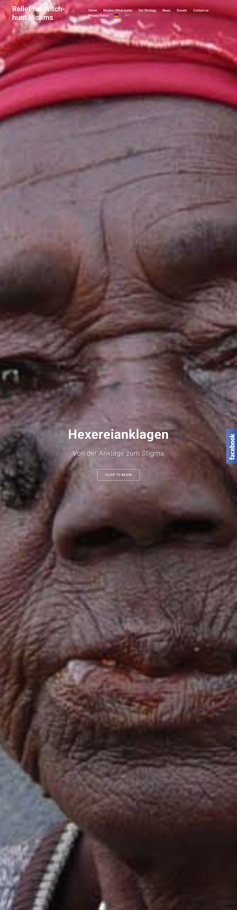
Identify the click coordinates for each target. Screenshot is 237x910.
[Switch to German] (117, 16)
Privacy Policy (98, 15)
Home (93, 10)
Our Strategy (147, 10)
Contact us (201, 10)
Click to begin (118, 475)
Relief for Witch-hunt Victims (38, 13)
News (166, 10)
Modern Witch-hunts (117, 10)
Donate (182, 10)
